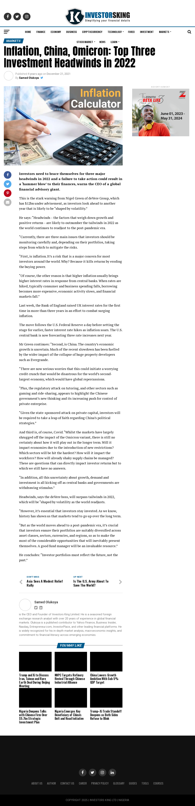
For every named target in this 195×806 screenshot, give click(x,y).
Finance (40, 32)
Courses (158, 783)
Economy (56, 32)
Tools (145, 783)
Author (51, 783)
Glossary (118, 783)
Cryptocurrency (92, 32)
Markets (164, 32)
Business (71, 32)
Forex (131, 32)
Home (28, 32)
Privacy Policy (100, 783)
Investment (147, 32)
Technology (115, 32)
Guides (133, 783)
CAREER (83, 783)
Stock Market (85, 42)
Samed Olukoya (29, 77)
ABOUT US (36, 783)
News (102, 42)
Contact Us (67, 783)
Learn (114, 42)
